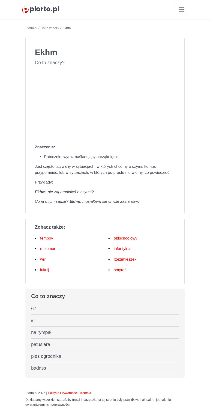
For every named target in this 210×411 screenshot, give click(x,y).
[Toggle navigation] (181, 9)
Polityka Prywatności (63, 393)
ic (32, 320)
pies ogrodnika (46, 356)
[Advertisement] (105, 106)
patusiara (40, 344)
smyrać (120, 270)
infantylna (122, 248)
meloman (48, 248)
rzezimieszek (125, 259)
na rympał (41, 332)
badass (38, 368)
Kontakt (85, 393)
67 (33, 308)
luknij (44, 270)
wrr (43, 259)
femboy (46, 238)
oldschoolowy (125, 238)
